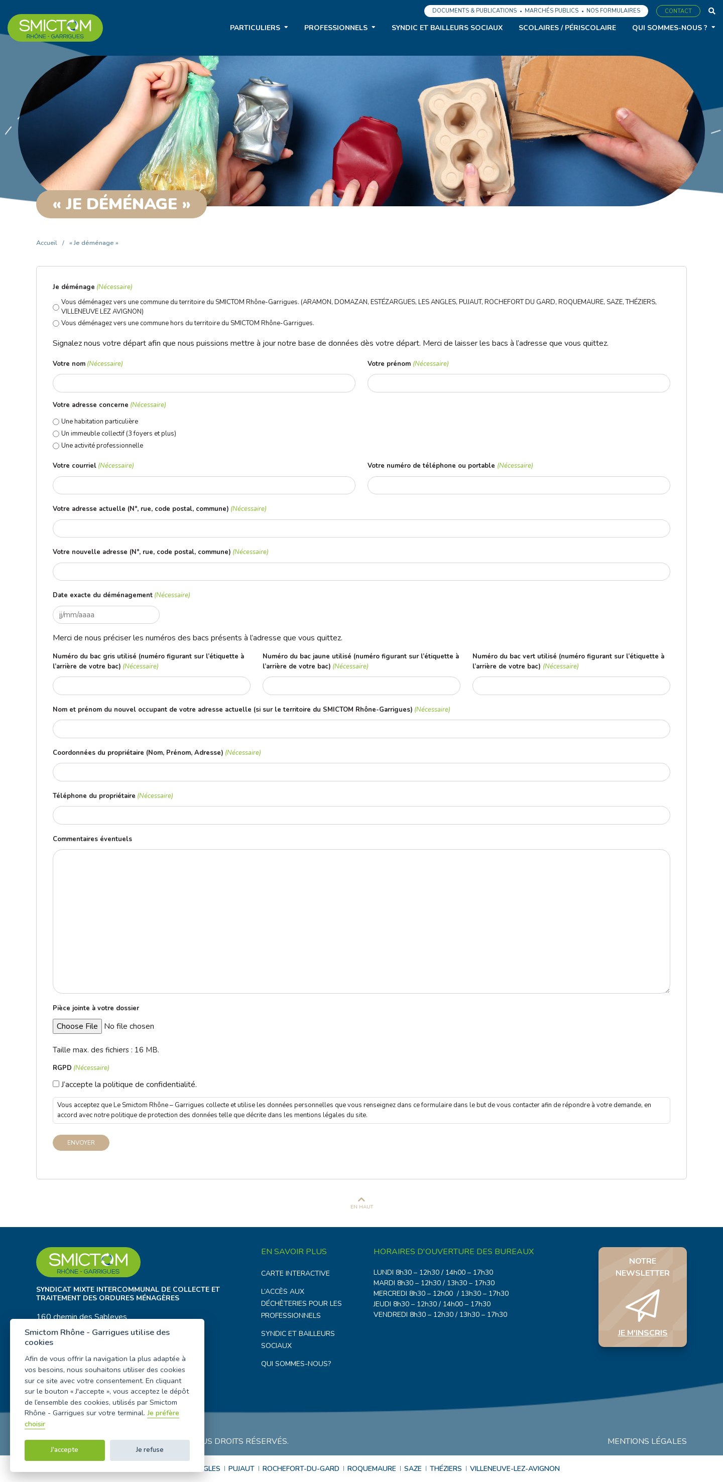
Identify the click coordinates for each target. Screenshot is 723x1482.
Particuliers (255, 28)
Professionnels (336, 28)
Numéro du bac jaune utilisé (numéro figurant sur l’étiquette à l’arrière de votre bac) (361, 661)
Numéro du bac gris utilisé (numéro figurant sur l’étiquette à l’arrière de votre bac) (148, 661)
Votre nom (88, 364)
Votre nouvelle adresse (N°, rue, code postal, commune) (161, 553)
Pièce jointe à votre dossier (96, 1008)
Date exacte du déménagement (121, 596)
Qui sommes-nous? (296, 1364)
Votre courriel (93, 466)
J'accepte (64, 1449)
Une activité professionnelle (102, 445)
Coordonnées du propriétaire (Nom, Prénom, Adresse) (157, 753)
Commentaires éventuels (92, 839)
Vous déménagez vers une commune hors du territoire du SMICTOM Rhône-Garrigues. (187, 323)
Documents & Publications (474, 11)
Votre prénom (408, 364)
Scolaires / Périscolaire (567, 28)
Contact (678, 11)
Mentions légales (647, 1441)
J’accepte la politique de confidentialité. (129, 1084)
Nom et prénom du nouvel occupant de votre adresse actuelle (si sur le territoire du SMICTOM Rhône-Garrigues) (251, 710)
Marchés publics (551, 11)
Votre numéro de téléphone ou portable (450, 466)
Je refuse (150, 1449)
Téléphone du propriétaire (113, 796)
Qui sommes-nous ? (669, 28)
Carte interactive (295, 1273)
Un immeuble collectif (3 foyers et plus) (118, 433)
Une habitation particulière (99, 421)
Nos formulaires (613, 11)
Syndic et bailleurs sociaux (447, 28)
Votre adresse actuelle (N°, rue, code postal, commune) (160, 509)
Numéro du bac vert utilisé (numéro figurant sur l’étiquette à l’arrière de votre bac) (568, 661)
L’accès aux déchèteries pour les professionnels (301, 1303)
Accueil (46, 242)
